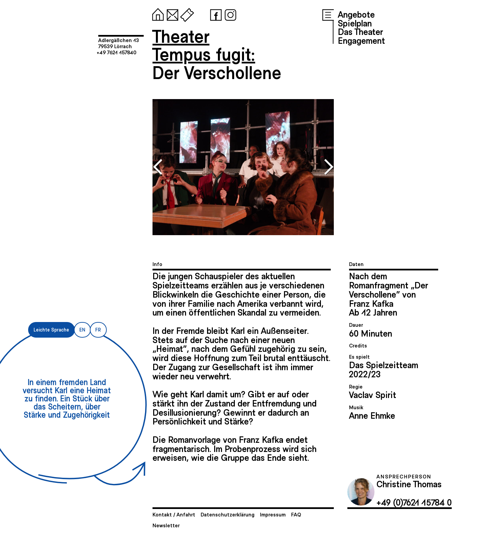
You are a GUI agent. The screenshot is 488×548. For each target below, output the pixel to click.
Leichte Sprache (51, 330)
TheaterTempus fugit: (203, 44)
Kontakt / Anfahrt (173, 514)
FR (98, 330)
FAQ (296, 514)
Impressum (273, 514)
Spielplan (355, 22)
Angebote (356, 13)
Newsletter (166, 525)
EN (82, 330)
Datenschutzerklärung (228, 514)
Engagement (361, 40)
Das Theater (360, 31)
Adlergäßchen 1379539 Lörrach (118, 43)
